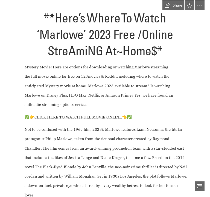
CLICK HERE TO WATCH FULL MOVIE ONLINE (78, 117)
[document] (105, 98)
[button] (173, 5)
